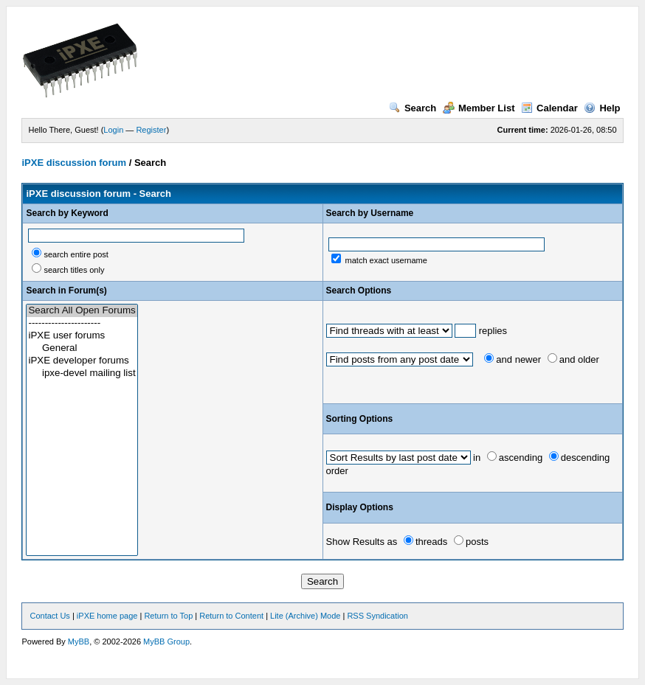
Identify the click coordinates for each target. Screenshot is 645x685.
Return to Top (168, 615)
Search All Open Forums (82, 311)
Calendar (549, 108)
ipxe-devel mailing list (82, 373)
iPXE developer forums (82, 361)
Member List (479, 108)
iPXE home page (107, 615)
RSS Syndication (377, 615)
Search (412, 108)
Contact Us (49, 615)
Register (151, 129)
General (82, 348)
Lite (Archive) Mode (305, 615)
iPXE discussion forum (73, 162)
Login (113, 129)
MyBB (78, 641)
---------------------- (82, 323)
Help (602, 108)
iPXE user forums (82, 336)
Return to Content (231, 615)
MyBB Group (166, 641)
